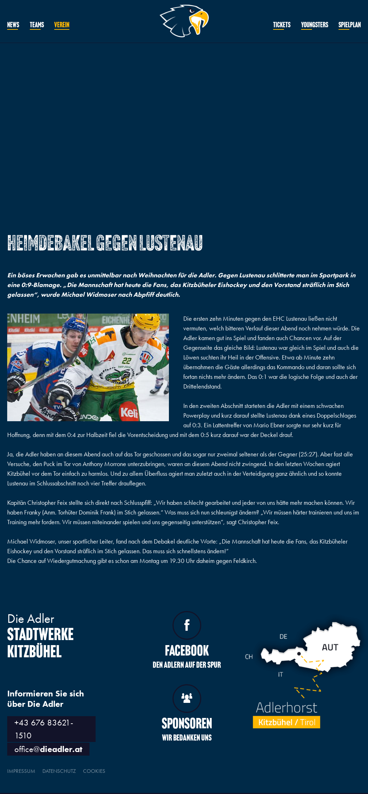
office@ (48, 749)
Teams (37, 25)
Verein (61, 25)
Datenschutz (59, 771)
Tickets (281, 25)
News (13, 25)
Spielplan (350, 25)
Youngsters (314, 25)
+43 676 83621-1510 (43, 729)
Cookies (94, 771)
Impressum (21, 771)
